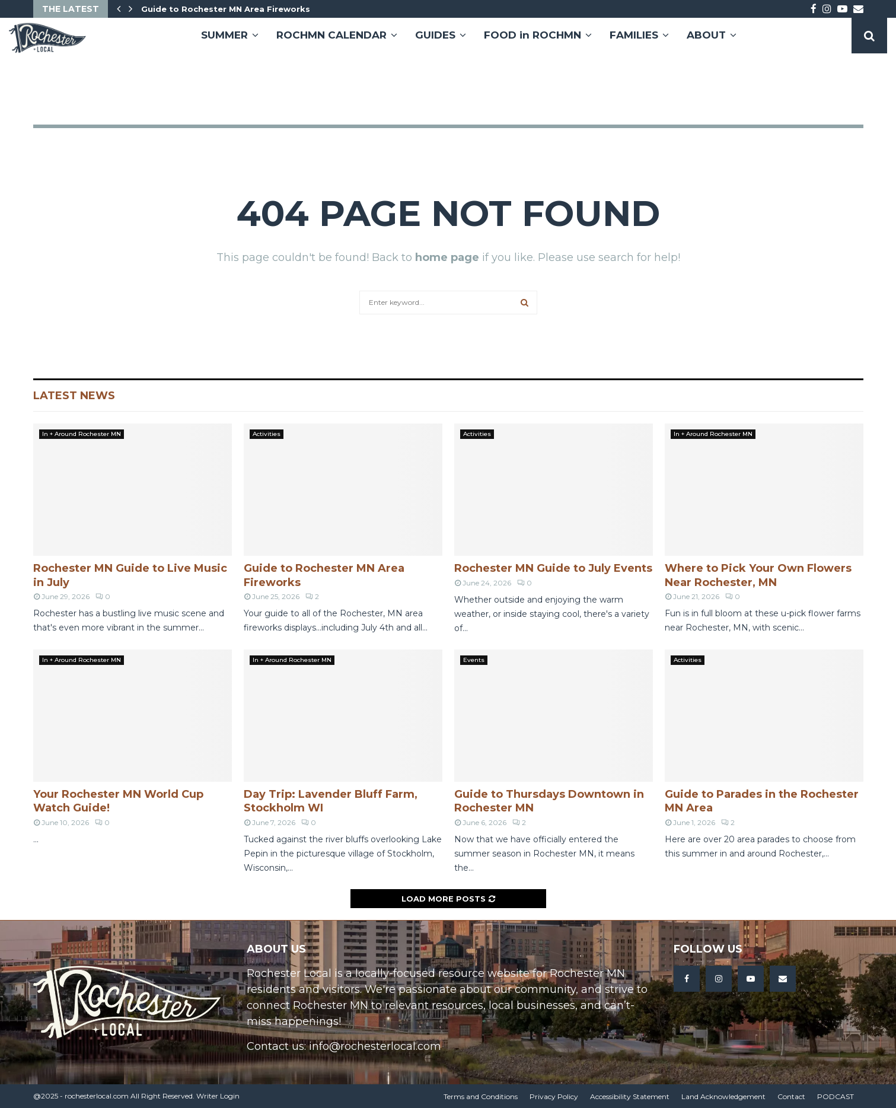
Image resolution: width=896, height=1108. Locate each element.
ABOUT (706, 35)
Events (473, 660)
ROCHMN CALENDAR (331, 35)
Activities (266, 434)
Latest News (74, 395)
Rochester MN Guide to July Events (553, 568)
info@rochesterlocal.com (375, 1046)
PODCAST (835, 1096)
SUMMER (224, 35)
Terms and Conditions (481, 1096)
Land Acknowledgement (723, 1096)
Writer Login (218, 1095)
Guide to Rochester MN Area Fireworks (225, 9)
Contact (791, 1096)
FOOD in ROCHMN (532, 35)
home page (447, 257)
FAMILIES (634, 35)
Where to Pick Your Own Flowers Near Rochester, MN (758, 575)
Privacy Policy (554, 1096)
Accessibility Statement (629, 1096)
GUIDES (435, 35)
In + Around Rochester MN (81, 434)
